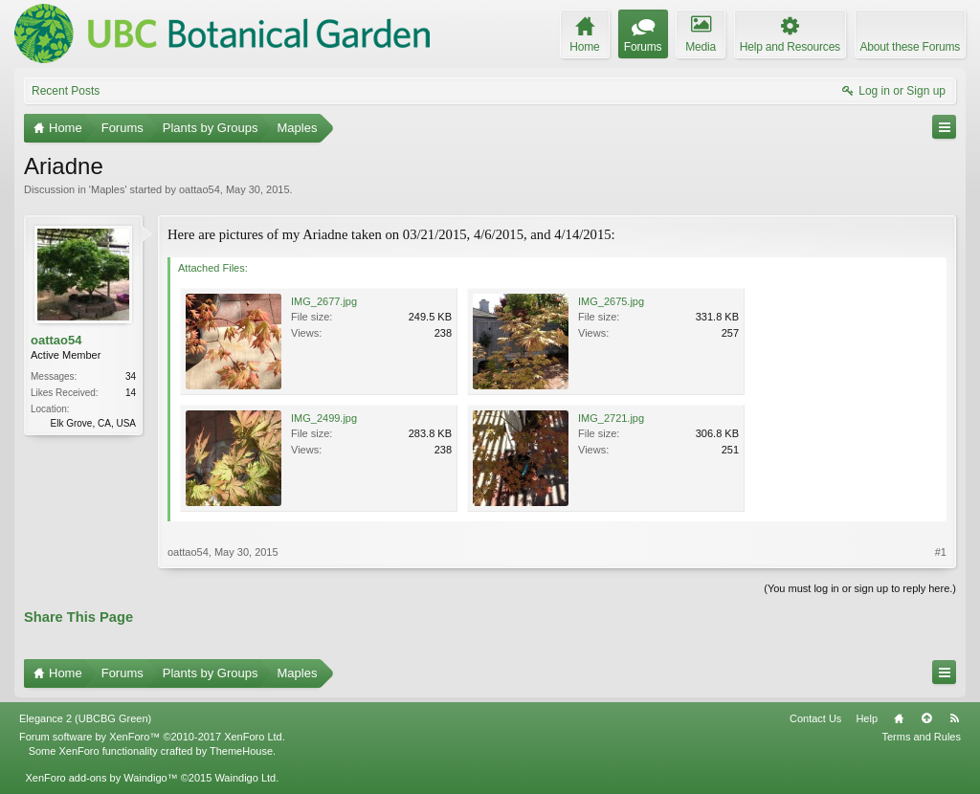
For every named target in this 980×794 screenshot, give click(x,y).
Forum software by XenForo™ (152, 736)
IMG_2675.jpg (611, 301)
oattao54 (199, 189)
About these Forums (910, 47)
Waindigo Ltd (245, 777)
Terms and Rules (921, 736)
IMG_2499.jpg (324, 418)
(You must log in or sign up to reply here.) (860, 588)
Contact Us (815, 718)
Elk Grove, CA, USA (93, 423)
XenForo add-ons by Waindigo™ (101, 777)
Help (867, 718)
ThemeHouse (241, 751)
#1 (941, 552)
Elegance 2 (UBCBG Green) (85, 718)
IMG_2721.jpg (611, 418)
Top (926, 718)
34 (130, 376)
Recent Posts (66, 91)
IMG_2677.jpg (324, 301)
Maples (107, 189)
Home (898, 718)
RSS (954, 718)
